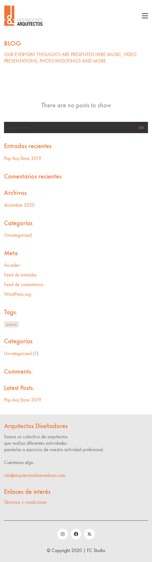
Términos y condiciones (25, 502)
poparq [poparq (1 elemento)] (11, 324)
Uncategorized (18, 235)
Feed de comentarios (23, 284)
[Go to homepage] (24, 15)
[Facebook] (76, 534)
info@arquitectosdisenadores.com (34, 475)
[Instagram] (62, 534)
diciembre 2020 (19, 205)
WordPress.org (17, 294)
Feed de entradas (20, 275)
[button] (145, 16)
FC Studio (96, 550)
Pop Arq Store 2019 (22, 158)
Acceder (12, 265)
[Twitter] (89, 534)
